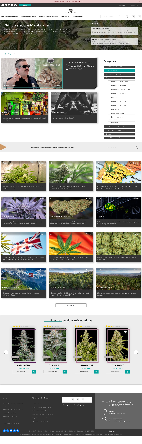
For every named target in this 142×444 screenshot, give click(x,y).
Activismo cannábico (116, 67)
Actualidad (112, 70)
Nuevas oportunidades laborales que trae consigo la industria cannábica (24, 119)
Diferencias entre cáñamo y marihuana (104, 39)
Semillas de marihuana (9, 16)
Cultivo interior (119, 101)
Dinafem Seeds (68, 180)
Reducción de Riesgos (116, 138)
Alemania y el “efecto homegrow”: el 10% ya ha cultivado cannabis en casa (23, 187)
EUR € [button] (137, 5)
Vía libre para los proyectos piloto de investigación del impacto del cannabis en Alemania (68, 264)
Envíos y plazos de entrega (40, 415)
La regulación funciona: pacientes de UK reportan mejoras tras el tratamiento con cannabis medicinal (20, 264)
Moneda (133, 5)
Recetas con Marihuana (117, 130)
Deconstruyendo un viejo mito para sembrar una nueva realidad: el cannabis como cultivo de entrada (24, 226)
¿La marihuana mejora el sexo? (65, 118)
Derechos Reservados (39, 429)
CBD (109, 134)
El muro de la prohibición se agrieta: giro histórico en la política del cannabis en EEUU (69, 187)
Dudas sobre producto (10, 420)
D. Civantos (13, 112)
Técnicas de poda (119, 86)
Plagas (115, 123)
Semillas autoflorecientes (48, 16)
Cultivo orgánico (119, 93)
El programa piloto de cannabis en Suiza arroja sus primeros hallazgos (23, 301)
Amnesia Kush (86, 373)
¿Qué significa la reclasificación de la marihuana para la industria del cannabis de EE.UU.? (70, 301)
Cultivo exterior (119, 105)
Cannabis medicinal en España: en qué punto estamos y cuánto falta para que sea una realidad (116, 188)
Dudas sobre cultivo (9, 424)
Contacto (112, 438)
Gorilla (55, 373)
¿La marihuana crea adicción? (101, 28)
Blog (25, 5)
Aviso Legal (36, 411)
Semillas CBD (65, 16)
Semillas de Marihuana (10, 431)
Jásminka (14, 85)
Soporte (126, 16)
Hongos (115, 97)
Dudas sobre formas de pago (12, 417)
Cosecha (115, 109)
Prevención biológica (121, 89)
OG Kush (118, 373)
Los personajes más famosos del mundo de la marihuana (79, 65)
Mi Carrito (139, 16)
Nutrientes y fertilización (115, 118)
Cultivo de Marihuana (116, 78)
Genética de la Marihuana (118, 74)
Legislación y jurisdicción (40, 425)
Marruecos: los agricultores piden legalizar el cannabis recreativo (116, 301)
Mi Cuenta (132, 16)
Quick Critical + (24, 373)
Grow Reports (118, 113)
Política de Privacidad (39, 418)
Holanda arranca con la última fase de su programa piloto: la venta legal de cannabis (116, 225)
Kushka (62, 112)
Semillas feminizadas (28, 16)
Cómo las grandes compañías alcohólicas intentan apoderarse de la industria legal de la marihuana (70, 226)
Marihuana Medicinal (116, 126)
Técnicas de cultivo (120, 82)
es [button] (124, 5)
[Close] (139, 2)
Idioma (121, 5)
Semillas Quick (78, 16)
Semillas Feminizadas (55, 371)
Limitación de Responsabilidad (41, 422)
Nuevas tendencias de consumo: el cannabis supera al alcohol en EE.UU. (116, 263)
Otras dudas (6, 427)
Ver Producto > (22, 379)
